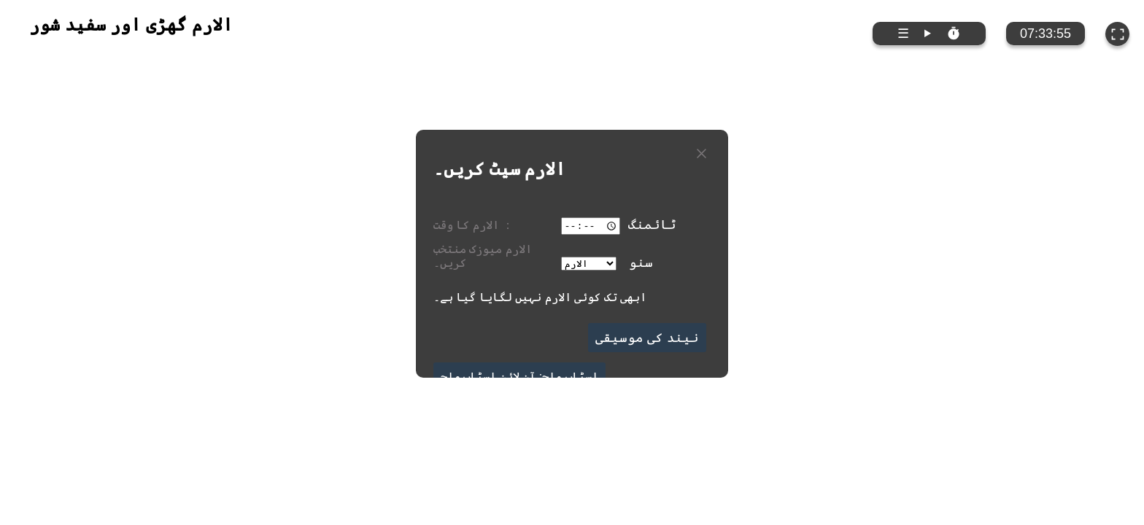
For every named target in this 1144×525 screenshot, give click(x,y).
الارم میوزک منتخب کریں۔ (482, 255)
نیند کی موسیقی (647, 337)
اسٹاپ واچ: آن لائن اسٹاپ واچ (519, 376)
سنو (641, 261)
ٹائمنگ (652, 224)
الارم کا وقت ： (473, 225)
